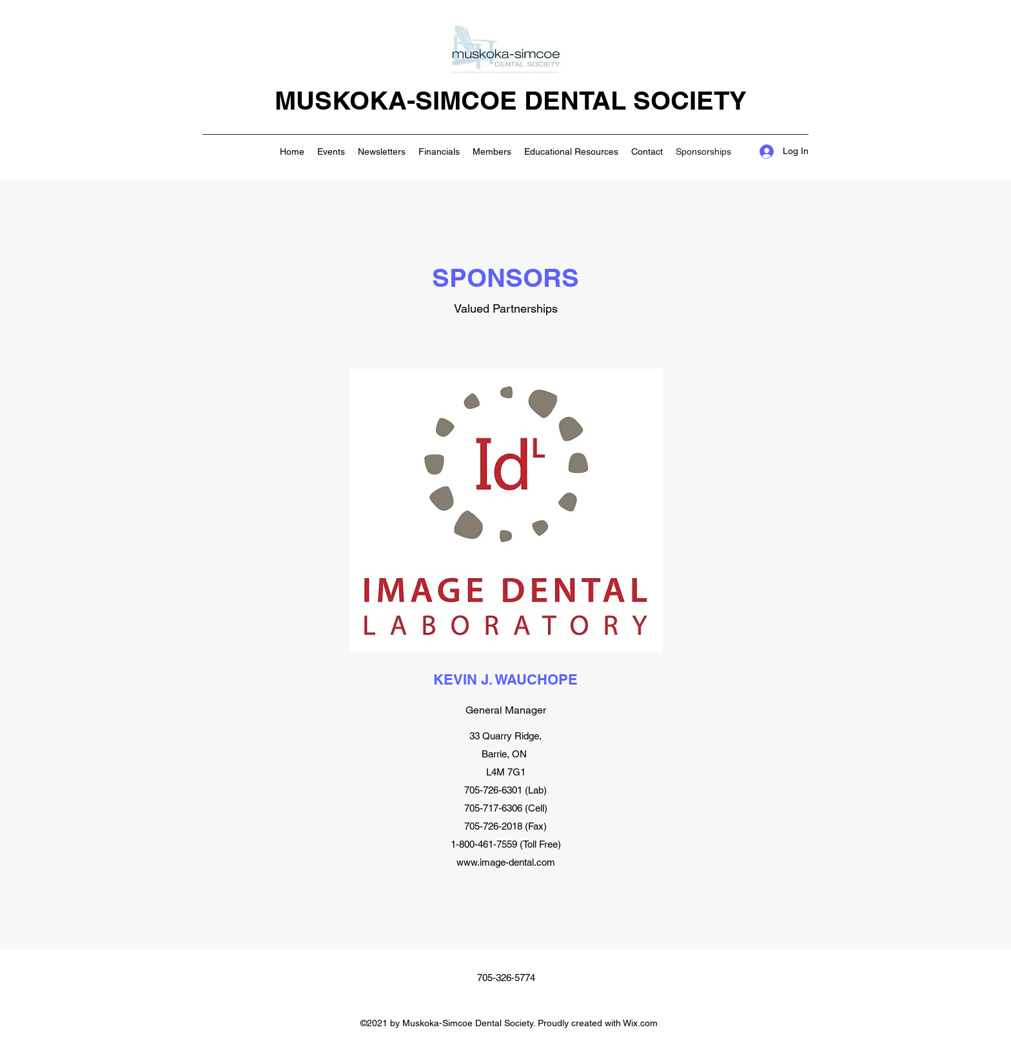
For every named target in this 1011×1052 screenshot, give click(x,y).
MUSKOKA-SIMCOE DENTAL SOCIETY (511, 100)
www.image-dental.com (505, 862)
